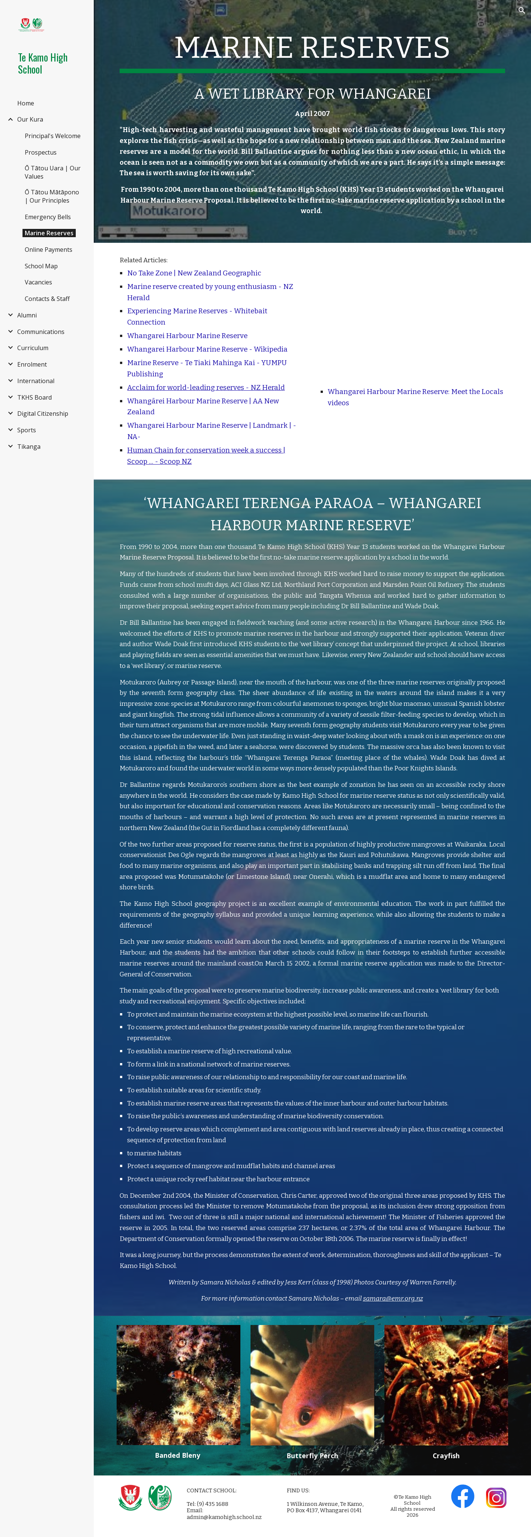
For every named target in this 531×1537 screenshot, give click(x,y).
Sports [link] (26, 430)
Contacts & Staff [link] (47, 299)
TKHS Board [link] (34, 397)
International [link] (35, 381)
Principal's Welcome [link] (53, 136)
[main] (312, 49)
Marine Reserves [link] (49, 233)
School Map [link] (41, 266)
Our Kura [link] (30, 119)
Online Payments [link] (48, 249)
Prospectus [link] (41, 152)
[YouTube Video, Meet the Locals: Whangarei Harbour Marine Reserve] (412, 316)
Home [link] (25, 103)
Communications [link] (40, 332)
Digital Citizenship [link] (42, 413)
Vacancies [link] (38, 282)
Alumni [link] (27, 315)
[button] (522, 11)
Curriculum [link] (32, 348)
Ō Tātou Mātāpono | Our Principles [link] (52, 196)
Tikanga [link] (28, 446)
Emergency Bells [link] (48, 217)
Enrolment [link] (32, 364)
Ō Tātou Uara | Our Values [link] (53, 172)
